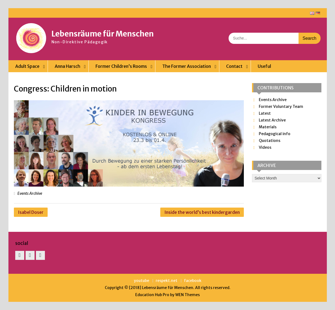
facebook (192, 280)
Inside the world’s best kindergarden (202, 212)
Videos (265, 147)
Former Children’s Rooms (121, 66)
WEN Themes (187, 294)
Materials (267, 126)
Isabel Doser (31, 212)
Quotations (269, 140)
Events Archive (29, 193)
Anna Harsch (67, 66)
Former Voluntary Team (281, 106)
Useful (264, 66)
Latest (265, 113)
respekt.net (166, 280)
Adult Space (27, 66)
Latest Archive (272, 120)
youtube (141, 280)
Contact (234, 66)
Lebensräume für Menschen (102, 34)
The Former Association (186, 66)
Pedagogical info (274, 133)
